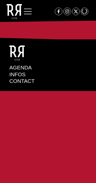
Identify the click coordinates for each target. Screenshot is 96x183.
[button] (28, 11)
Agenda (20, 67)
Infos (17, 74)
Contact (22, 81)
